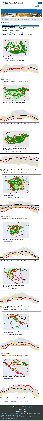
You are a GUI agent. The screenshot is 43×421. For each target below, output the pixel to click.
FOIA (20, 415)
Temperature (15, 25)
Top (21, 403)
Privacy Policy (16, 416)
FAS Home (5, 19)
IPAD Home (14, 19)
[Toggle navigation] (39, 10)
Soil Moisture (21, 25)
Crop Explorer (25, 19)
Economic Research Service (20, 413)
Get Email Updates (21, 411)
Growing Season (35, 25)
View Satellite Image (8, 58)
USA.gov (8, 418)
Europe (34, 19)
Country (13, 27)
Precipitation (9, 25)
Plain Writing (8, 415)
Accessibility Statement (6, 416)
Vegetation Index (28, 25)
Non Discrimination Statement (28, 416)
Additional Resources (6, 27)
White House (14, 418)
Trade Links (15, 415)
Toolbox (4, 25)
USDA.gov (10, 413)
